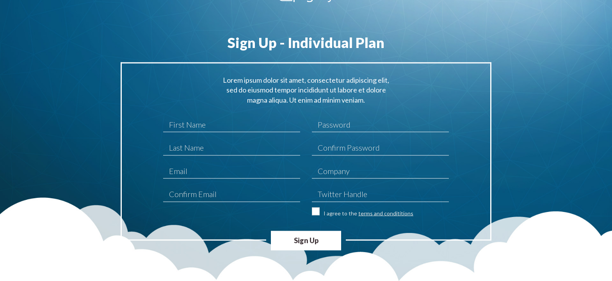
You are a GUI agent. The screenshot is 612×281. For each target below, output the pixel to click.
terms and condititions (385, 213)
